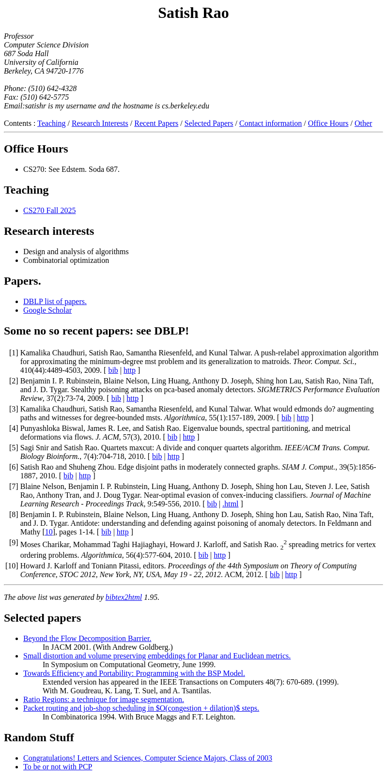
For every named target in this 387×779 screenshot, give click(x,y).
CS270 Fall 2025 (49, 210)
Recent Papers (156, 123)
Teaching (51, 123)
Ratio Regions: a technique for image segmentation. (103, 699)
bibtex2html (124, 597)
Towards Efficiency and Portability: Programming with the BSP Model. (134, 673)
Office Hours (328, 123)
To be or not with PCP (57, 767)
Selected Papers (209, 123)
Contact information (270, 123)
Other (363, 123)
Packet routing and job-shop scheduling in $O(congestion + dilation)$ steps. (141, 708)
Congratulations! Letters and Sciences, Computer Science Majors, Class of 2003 (147, 758)
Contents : (20, 123)
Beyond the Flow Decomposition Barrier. (87, 638)
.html (230, 504)
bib (113, 370)
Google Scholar (47, 310)
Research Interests (100, 123)
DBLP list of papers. (55, 301)
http (130, 370)
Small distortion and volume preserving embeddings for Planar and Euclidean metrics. (157, 656)
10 (49, 532)
